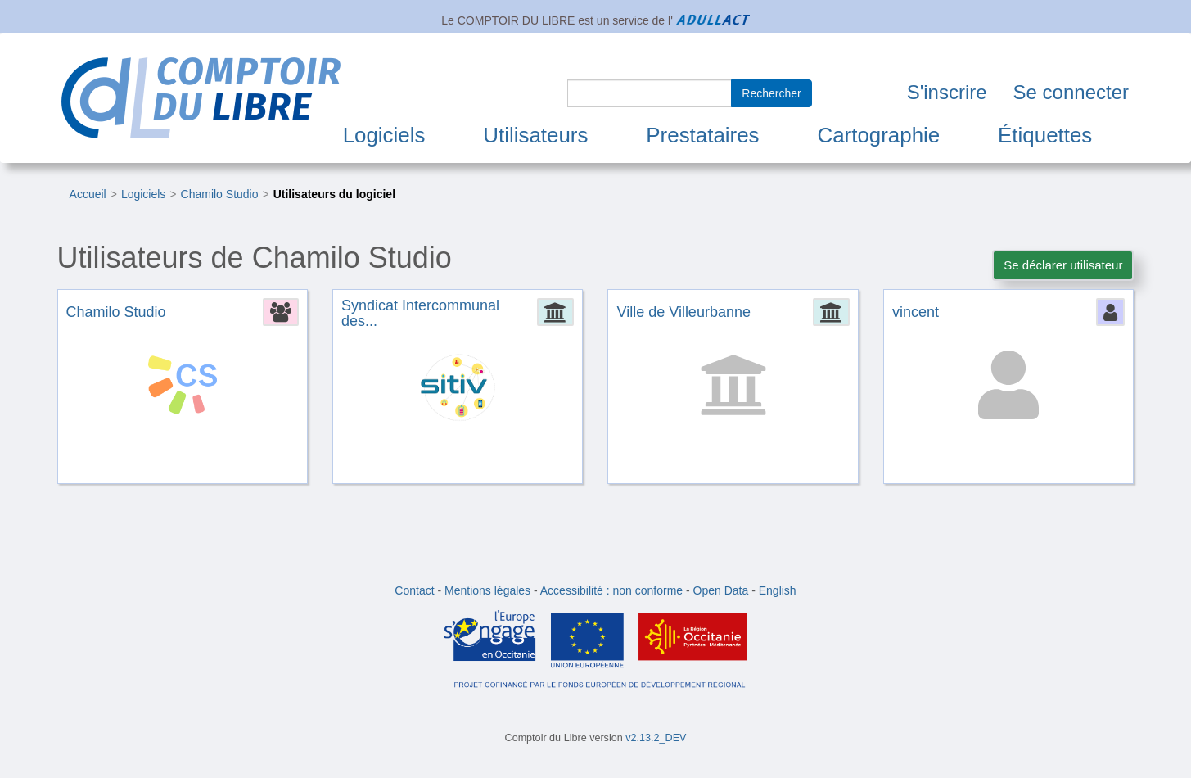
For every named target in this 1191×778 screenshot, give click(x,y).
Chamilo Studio (220, 194)
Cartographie (878, 135)
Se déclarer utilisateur (1063, 265)
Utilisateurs (535, 135)
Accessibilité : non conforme (611, 590)
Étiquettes (1045, 135)
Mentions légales (487, 590)
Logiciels (384, 135)
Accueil (88, 194)
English (777, 590)
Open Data (721, 590)
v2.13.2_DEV (655, 738)
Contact (414, 590)
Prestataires (702, 135)
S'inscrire (947, 92)
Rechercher (771, 93)
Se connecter (1071, 92)
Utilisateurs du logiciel (334, 194)
